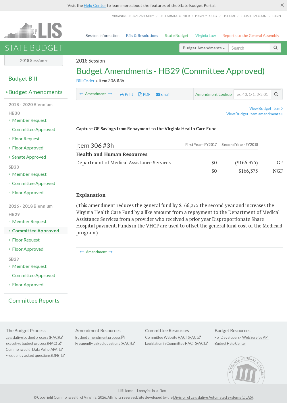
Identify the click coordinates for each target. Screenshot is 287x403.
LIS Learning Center (174, 15)
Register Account (254, 15)
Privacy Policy (206, 15)
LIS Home (125, 390)
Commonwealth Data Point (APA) (32, 349)
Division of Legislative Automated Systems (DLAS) (213, 397)
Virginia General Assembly (133, 15)
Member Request (29, 120)
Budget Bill (22, 78)
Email (162, 94)
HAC (182, 337)
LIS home (229, 15)
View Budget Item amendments (254, 114)
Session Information (103, 35)
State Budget (176, 35)
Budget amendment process (98, 337)
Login (276, 15)
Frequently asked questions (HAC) (103, 343)
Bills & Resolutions (142, 35)
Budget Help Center (230, 343)
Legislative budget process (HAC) (32, 337)
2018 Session (33, 60)
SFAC (192, 337)
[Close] (282, 5)
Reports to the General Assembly (250, 35)
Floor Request (26, 138)
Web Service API (255, 337)
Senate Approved (29, 156)
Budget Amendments (204, 47)
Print (126, 94)
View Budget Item (266, 108)
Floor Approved (27, 147)
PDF (144, 94)
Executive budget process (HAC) (31, 343)
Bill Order (85, 80)
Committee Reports (33, 300)
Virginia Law (205, 35)
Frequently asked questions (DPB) (33, 355)
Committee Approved (33, 129)
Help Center (95, 5)
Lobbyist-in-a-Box (151, 390)
